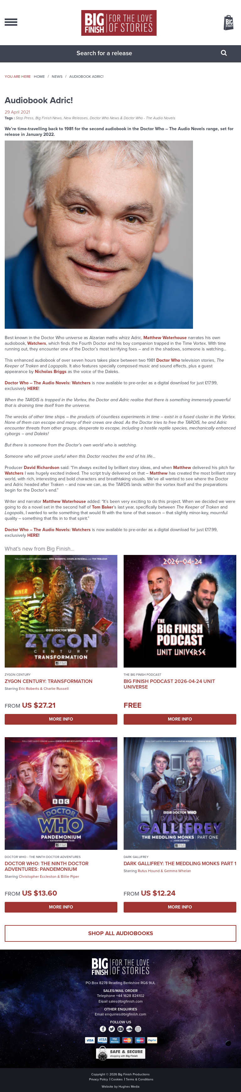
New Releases (76, 118)
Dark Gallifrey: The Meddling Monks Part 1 (180, 863)
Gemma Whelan (177, 871)
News (57, 76)
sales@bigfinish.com (126, 1001)
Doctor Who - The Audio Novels (149, 118)
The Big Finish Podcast (142, 674)
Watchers (14, 473)
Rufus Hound (149, 871)
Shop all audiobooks (120, 933)
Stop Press (25, 118)
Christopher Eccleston (37, 876)
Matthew (182, 467)
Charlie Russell (56, 688)
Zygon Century (17, 674)
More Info (61, 719)
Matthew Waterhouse (165, 337)
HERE (32, 388)
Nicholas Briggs (51, 371)
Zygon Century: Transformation (49, 681)
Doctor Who (168, 360)
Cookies (117, 1079)
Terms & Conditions (139, 1079)
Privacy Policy (98, 1079)
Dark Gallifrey (136, 857)
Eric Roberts (29, 688)
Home (39, 76)
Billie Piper (70, 876)
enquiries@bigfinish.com (125, 1014)
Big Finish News (48, 118)
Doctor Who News (104, 118)
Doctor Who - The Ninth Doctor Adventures (43, 857)
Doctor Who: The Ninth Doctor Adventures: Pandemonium (46, 866)
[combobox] (112, 53)
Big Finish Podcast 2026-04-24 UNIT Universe (169, 684)
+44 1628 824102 (130, 996)
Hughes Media (129, 1086)
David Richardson (41, 467)
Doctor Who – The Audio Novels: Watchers (48, 383)
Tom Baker (102, 507)
